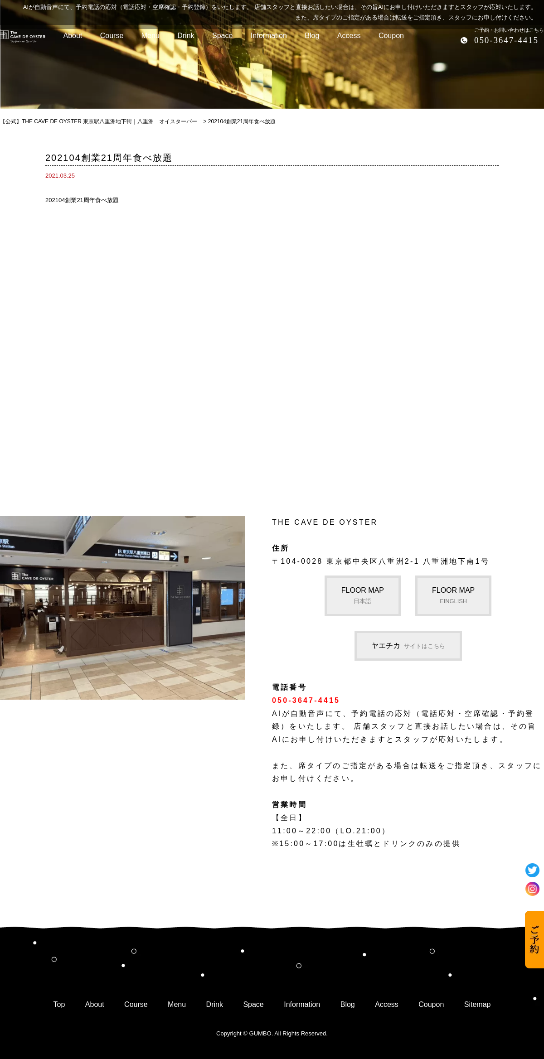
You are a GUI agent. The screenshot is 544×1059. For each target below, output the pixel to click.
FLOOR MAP (362, 595)
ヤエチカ (408, 645)
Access (386, 1004)
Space (253, 1004)
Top (59, 1004)
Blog (347, 1004)
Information (302, 1004)
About (94, 1004)
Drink (214, 1004)
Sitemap (477, 1004)
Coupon (431, 1004)
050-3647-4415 (506, 40)
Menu (177, 1004)
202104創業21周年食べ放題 (82, 200)
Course (136, 1004)
